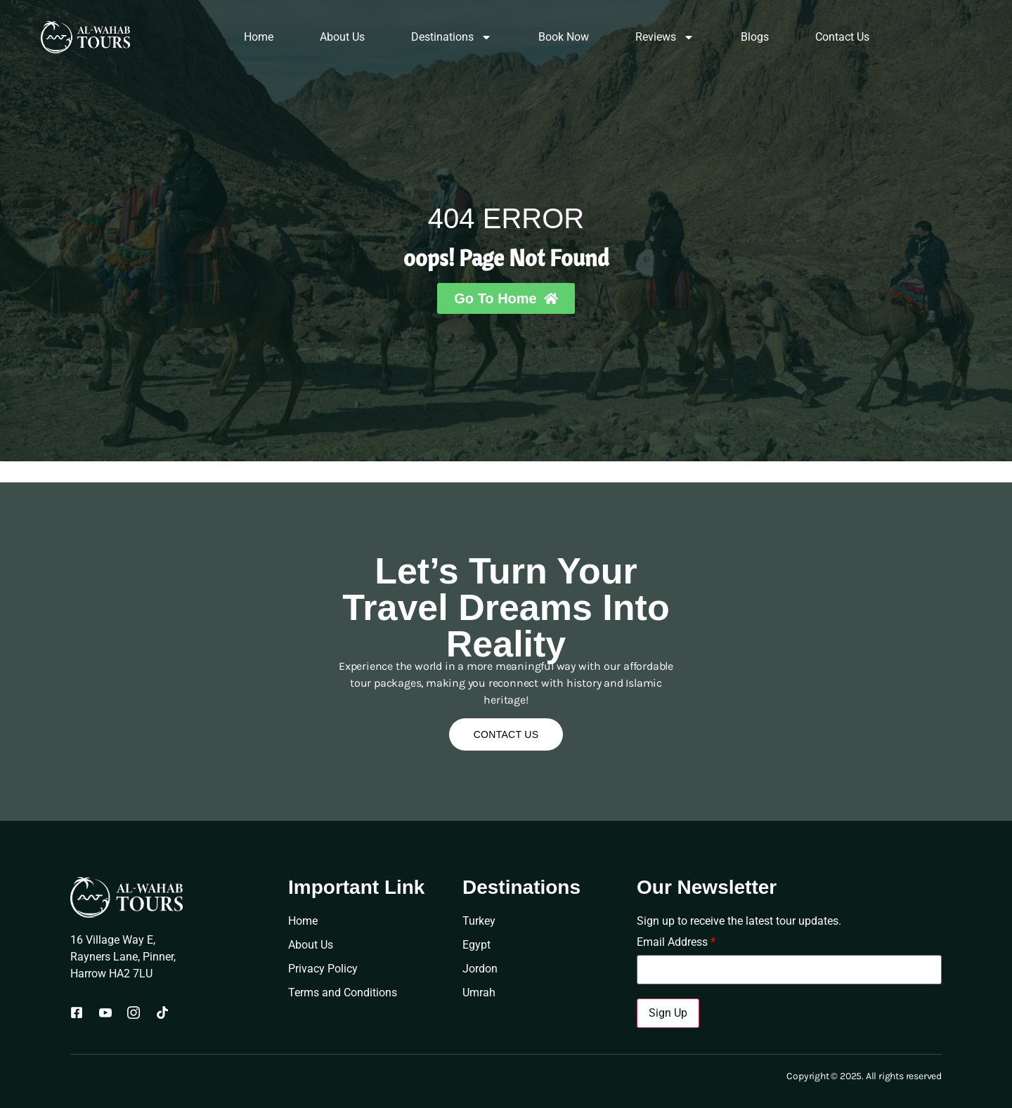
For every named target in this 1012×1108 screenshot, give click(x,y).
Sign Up (668, 1013)
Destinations (451, 37)
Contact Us (842, 37)
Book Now (563, 37)
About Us (342, 37)
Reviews (664, 37)
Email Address (676, 942)
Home (258, 37)
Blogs (755, 37)
